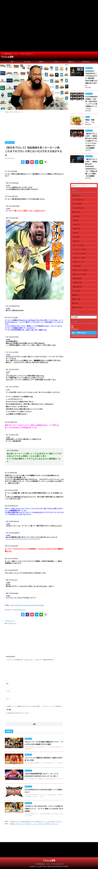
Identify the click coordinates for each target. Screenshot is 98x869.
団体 (12, 61)
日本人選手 (10, 623)
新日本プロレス (11, 621)
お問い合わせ (85, 61)
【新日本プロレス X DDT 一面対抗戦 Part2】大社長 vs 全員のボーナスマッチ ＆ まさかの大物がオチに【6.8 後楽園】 (91, 141)
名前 (7, 683)
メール (8, 691)
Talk (72, 327)
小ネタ (56, 61)
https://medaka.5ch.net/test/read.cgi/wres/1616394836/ (27, 605)
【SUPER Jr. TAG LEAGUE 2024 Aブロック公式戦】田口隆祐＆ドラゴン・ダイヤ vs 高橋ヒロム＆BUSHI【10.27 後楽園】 (44, 808)
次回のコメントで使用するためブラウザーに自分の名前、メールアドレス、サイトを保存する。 (35, 706)
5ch (72, 325)
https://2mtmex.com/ (19, 609)
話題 (14, 623)
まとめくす (74, 329)
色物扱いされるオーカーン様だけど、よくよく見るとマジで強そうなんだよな (34, 824)
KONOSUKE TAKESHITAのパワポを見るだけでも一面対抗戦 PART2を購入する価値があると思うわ (91, 78)
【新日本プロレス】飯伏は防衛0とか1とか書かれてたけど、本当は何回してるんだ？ (36, 821)
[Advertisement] (49, 13)
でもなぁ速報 (7, 57)
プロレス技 (27, 61)
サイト (8, 698)
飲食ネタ (71, 61)
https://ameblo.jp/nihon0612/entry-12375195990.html (23, 539)
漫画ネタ (41, 61)
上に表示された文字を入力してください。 (18, 713)
